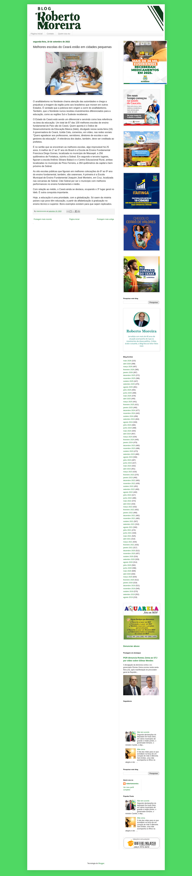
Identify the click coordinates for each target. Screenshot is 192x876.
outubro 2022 (128, 486)
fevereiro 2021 (128, 545)
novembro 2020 (129, 553)
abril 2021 (127, 539)
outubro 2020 (128, 557)
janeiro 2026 (128, 372)
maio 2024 (127, 431)
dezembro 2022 (129, 480)
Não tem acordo (143, 732)
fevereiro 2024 (128, 440)
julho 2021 (127, 530)
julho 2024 (127, 425)
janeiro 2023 (128, 478)
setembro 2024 (129, 419)
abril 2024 (127, 434)
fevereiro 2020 (128, 580)
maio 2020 (127, 571)
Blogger (101, 863)
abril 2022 (127, 504)
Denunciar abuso (131, 646)
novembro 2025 (129, 378)
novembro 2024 (129, 413)
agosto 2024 (128, 422)
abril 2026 (127, 364)
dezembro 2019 (129, 586)
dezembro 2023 (129, 446)
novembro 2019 (129, 589)
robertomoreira (132, 784)
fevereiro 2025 (128, 405)
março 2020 (127, 577)
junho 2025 (127, 393)
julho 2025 (127, 390)
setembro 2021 (129, 524)
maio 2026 (127, 361)
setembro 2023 (129, 454)
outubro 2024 (128, 416)
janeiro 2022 (128, 513)
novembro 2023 (129, 448)
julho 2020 (127, 565)
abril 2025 (127, 399)
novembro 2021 (129, 518)
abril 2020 (127, 574)
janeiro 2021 (128, 548)
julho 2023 (127, 460)
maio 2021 (127, 536)
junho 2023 (127, 463)
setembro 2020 (129, 559)
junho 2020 (127, 568)
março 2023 (127, 472)
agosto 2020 (128, 562)
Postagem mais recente (43, 219)
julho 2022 (127, 495)
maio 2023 (127, 466)
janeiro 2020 (128, 583)
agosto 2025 (128, 387)
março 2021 (127, 542)
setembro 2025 (129, 384)
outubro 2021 (128, 521)
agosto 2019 (128, 597)
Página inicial (37, 34)
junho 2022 (127, 498)
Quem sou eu (64, 34)
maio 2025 (127, 396)
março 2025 (127, 402)
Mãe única (141, 749)
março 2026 (127, 367)
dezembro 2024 (129, 410)
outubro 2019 (128, 591)
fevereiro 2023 (128, 475)
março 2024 (127, 437)
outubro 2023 (128, 451)
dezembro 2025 (129, 375)
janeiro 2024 (128, 443)
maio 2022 (127, 501)
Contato (50, 34)
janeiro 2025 (128, 408)
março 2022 (127, 507)
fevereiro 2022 (128, 510)
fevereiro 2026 (128, 370)
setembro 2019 (129, 594)
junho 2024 (127, 428)
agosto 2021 (128, 527)
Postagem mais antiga (105, 219)
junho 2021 (127, 533)
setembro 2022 (129, 489)
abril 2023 (127, 469)
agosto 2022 (128, 492)
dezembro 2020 (129, 551)
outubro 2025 (128, 381)
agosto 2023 (128, 457)
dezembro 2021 (129, 516)
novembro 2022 (129, 483)
